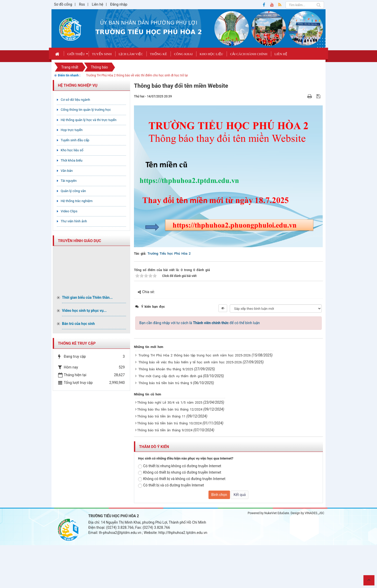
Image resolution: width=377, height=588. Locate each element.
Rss (82, 4)
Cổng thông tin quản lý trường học (86, 110)
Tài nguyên (69, 181)
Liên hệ (97, 4)
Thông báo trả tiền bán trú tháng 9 (165, 383)
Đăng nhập (118, 4)
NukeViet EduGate (276, 513)
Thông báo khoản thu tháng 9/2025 (166, 369)
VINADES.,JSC (314, 513)
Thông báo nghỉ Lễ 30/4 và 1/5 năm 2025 (170, 402)
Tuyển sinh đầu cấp (75, 140)
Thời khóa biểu (71, 160)
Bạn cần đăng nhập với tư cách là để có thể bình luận (199, 323)
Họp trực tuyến (72, 130)
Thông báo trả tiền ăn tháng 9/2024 (165, 430)
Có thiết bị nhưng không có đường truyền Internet (179, 466)
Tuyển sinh (102, 54)
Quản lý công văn (73, 191)
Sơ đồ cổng (63, 4)
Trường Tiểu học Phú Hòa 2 (169, 253)
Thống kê (158, 54)
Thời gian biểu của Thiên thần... (87, 297)
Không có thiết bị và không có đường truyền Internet (181, 479)
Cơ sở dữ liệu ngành (75, 100)
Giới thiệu (76, 54)
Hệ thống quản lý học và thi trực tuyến (89, 120)
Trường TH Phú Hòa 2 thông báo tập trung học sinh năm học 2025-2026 (195, 355)
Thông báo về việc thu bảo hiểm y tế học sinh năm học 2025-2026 (190, 362)
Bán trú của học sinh (78, 324)
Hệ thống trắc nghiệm (77, 201)
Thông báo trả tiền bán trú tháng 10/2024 (169, 423)
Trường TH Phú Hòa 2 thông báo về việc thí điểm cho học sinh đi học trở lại (137, 75)
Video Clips (69, 211)
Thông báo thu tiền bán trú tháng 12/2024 (170, 409)
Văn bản (67, 171)
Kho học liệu (211, 54)
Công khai (183, 54)
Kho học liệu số (72, 150)
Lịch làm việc (131, 54)
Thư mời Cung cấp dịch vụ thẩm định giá (170, 376)
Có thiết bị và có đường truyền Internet (171, 485)
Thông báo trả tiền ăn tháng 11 (161, 416)
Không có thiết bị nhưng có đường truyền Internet (179, 472)
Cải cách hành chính (248, 54)
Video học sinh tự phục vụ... (84, 310)
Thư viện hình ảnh (74, 221)
